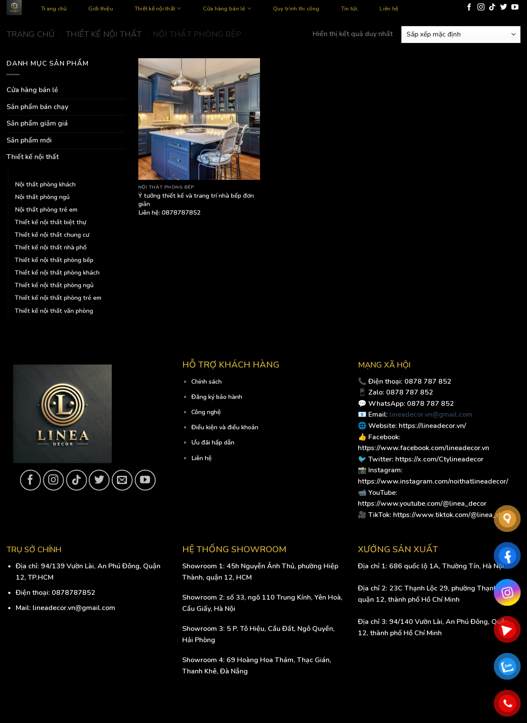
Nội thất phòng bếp (42, 171)
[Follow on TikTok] (492, 7)
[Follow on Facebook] (469, 7)
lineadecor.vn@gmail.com (431, 414)
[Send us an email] (122, 480)
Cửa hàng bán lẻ (227, 8)
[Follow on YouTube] (514, 7)
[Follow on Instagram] (480, 7)
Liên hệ (389, 9)
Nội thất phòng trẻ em (46, 209)
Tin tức (349, 9)
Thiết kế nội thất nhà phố (51, 247)
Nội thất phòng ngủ (42, 196)
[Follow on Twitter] (503, 7)
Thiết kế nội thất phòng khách (57, 272)
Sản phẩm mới (29, 140)
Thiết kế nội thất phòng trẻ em (58, 297)
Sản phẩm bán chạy (37, 107)
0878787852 (73, 592)
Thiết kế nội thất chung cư (52, 234)
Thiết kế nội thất (158, 8)
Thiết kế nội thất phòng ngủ (54, 285)
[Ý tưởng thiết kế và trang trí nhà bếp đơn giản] (199, 119)
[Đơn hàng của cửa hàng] (460, 34)
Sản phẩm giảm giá (37, 123)
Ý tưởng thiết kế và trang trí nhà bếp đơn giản (196, 200)
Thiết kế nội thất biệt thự (50, 222)
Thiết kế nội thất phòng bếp (54, 259)
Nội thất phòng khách (45, 184)
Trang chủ (54, 9)
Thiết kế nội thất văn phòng (54, 310)
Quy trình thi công (296, 9)
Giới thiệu (100, 9)
